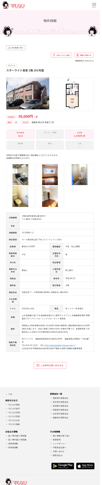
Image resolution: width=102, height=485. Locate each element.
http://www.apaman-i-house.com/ (59, 313)
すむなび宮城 (14, 384)
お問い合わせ (58, 419)
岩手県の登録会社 (60, 370)
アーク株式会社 (22, 459)
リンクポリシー (59, 411)
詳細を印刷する (83, 55)
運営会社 (57, 423)
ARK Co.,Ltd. (25, 468)
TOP (10, 363)
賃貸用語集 (13, 411)
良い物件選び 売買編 (17, 407)
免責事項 (57, 407)
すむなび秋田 (14, 380)
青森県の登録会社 (60, 366)
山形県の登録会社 (60, 382)
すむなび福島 (14, 391)
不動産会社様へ (59, 415)
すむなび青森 (14, 372)
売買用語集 (13, 415)
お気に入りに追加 (59, 55)
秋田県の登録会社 (60, 374)
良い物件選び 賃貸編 (17, 403)
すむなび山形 (14, 387)
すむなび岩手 (14, 376)
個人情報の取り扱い (61, 403)
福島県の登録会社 (60, 386)
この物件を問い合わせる (50, 334)
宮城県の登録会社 (60, 378)
